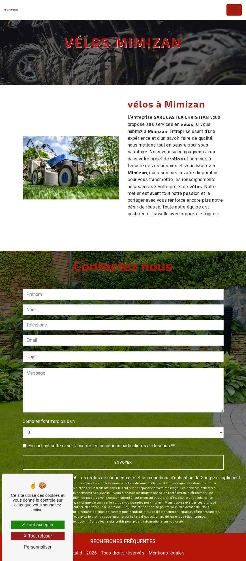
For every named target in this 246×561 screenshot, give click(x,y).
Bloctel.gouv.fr (77, 521)
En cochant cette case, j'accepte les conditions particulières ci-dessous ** (101, 445)
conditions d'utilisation (171, 477)
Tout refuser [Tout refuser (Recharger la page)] (37, 536)
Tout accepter (38, 524)
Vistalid (74, 553)
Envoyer (123, 462)
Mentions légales (166, 553)
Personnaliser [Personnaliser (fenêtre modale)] (38, 547)
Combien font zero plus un (49, 421)
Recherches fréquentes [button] (123, 541)
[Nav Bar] (234, 10)
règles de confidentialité (111, 477)
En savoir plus (184, 229)
